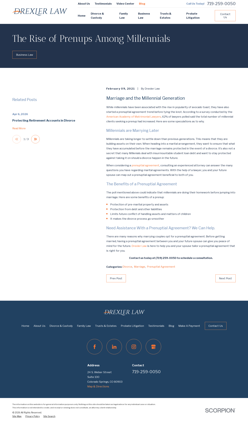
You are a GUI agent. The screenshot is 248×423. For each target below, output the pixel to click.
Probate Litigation (132, 325)
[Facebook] (94, 346)
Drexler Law (139, 246)
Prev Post (116, 278)
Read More (19, 166)
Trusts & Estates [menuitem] (165, 15)
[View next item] (35, 177)
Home (25, 325)
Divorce (127, 266)
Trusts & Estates (106, 325)
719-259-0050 (221, 4)
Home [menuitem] (82, 15)
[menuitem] (17, 416)
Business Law (24, 54)
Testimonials (103, 3)
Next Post (225, 278)
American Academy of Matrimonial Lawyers (133, 116)
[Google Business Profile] (153, 346)
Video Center (125, 3)
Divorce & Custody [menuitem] (97, 15)
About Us (84, 3)
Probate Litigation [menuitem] (193, 15)
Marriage (139, 266)
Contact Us (225, 16)
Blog (142, 3)
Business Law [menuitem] (144, 15)
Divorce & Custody (61, 325)
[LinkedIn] (114, 346)
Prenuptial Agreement (161, 266)
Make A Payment (189, 325)
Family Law (84, 325)
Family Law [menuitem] (123, 15)
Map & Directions (98, 386)
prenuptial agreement (145, 165)
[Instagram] (133, 346)
